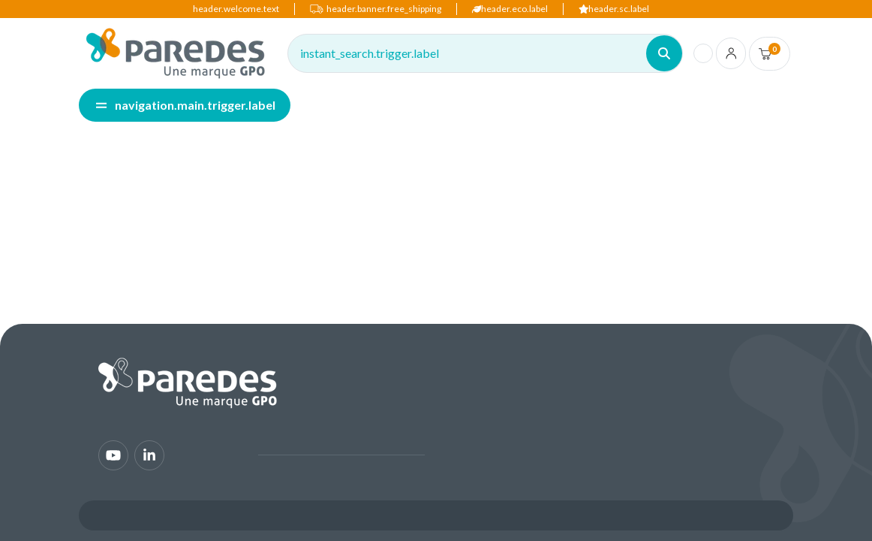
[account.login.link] (731, 53)
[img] (175, 53)
